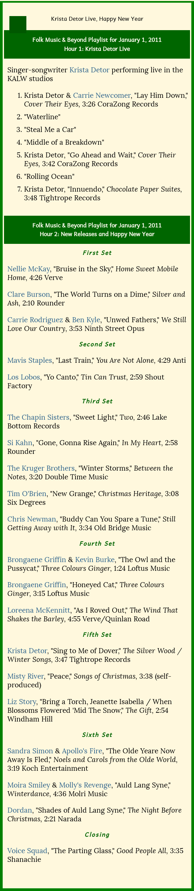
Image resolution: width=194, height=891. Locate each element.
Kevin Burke (95, 559)
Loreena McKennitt (38, 610)
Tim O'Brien (26, 493)
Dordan (19, 810)
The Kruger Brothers (41, 468)
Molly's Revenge (85, 785)
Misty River (25, 676)
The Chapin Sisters (38, 417)
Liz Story (21, 701)
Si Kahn (19, 442)
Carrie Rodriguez (35, 320)
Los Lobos (23, 377)
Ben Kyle (86, 320)
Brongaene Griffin (36, 559)
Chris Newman (31, 519)
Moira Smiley (28, 785)
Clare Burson (28, 294)
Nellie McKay (28, 269)
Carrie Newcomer (102, 95)
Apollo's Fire (82, 751)
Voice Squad (27, 850)
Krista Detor (89, 70)
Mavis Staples (29, 360)
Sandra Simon (30, 751)
